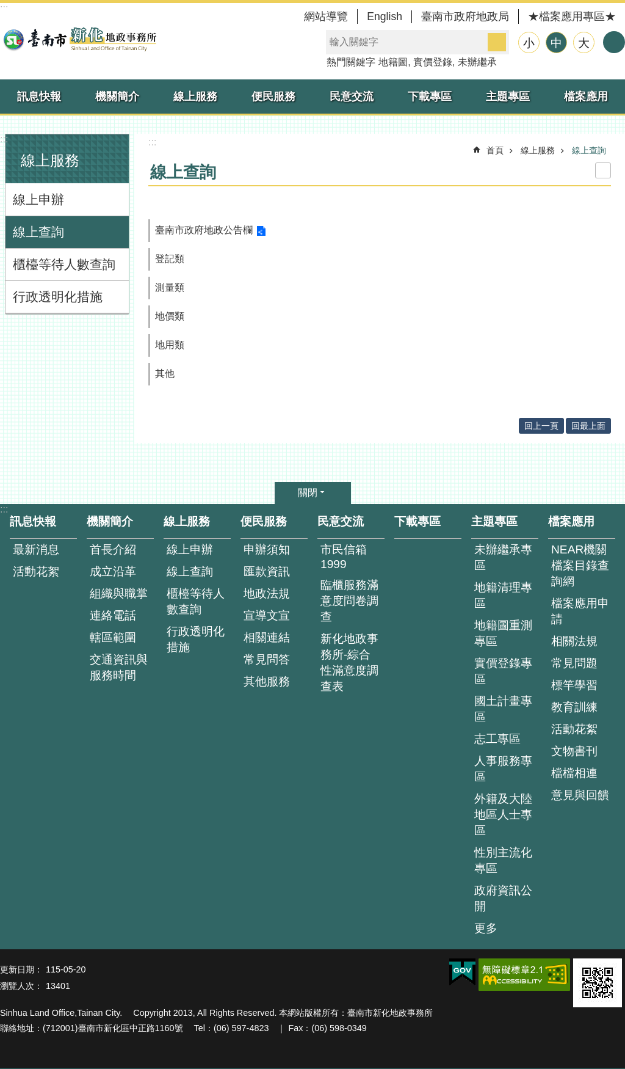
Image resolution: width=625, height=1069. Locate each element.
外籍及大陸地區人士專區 (503, 814)
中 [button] (556, 43)
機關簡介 (117, 96)
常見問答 (267, 659)
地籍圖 (393, 62)
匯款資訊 (267, 571)
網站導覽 (326, 16)
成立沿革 (113, 571)
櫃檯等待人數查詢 (64, 264)
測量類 (169, 287)
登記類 (169, 259)
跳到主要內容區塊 (6, 6)
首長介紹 (113, 549)
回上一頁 (541, 426)
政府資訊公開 (503, 898)
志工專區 (497, 738)
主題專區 (508, 96)
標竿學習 (574, 685)
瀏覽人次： (21, 986)
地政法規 (267, 593)
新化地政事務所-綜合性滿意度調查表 (349, 662)
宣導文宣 (267, 615)
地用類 (169, 345)
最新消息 (36, 549)
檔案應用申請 (580, 611)
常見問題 (574, 663)
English (384, 16)
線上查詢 (38, 232)
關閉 (307, 492)
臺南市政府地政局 (465, 16)
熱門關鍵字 (351, 62)
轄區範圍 (113, 637)
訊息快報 (39, 96)
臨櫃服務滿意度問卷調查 (349, 600)
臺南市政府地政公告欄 (204, 230)
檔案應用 (586, 96)
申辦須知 (267, 549)
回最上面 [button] (588, 426)
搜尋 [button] (497, 42)
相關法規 (574, 641)
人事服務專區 (503, 768)
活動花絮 (36, 571)
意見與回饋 (580, 795)
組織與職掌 (119, 593)
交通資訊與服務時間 (119, 667)
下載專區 (430, 96)
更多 (485, 928)
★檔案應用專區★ (572, 16)
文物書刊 (574, 751)
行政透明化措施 (58, 297)
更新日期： (21, 969)
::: (4, 139)
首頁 (495, 150)
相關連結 (267, 637)
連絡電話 (113, 615)
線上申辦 (38, 199)
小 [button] (529, 43)
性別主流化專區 (503, 860)
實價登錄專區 (503, 671)
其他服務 (267, 681)
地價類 (169, 316)
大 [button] (584, 43)
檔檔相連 (574, 773)
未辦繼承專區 (503, 557)
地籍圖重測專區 (503, 633)
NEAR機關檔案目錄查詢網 (580, 565)
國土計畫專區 (503, 709)
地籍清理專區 (503, 595)
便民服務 (273, 96)
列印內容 (603, 170)
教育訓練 (574, 707)
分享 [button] (614, 42)
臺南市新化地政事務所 (79, 39)
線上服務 (195, 96)
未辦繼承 (477, 62)
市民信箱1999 (343, 557)
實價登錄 (432, 62)
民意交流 (352, 96)
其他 (165, 373)
